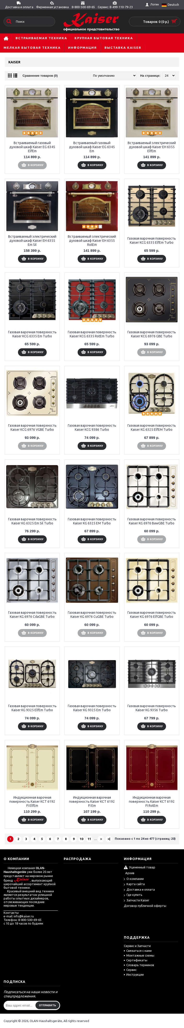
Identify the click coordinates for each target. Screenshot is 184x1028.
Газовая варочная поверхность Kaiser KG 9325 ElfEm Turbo (32, 708)
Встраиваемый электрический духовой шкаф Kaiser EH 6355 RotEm (92, 241)
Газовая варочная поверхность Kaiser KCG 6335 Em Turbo (32, 334)
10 (81, 838)
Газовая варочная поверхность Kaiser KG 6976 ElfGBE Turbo (151, 615)
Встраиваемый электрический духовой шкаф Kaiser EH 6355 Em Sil (32, 241)
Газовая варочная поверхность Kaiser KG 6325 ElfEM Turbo (151, 427)
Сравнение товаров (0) (40, 75)
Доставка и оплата (139, 890)
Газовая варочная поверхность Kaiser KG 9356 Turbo (151, 708)
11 (89, 838)
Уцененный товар (139, 868)
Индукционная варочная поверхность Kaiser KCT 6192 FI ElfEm (32, 801)
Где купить (133, 895)
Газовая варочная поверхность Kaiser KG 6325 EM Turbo (92, 521)
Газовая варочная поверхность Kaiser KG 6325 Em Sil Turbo (32, 521)
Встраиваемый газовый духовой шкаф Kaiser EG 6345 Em (92, 147)
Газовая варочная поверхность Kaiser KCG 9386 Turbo (92, 427)
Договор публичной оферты (145, 905)
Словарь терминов (139, 965)
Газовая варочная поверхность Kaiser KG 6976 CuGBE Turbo (92, 615)
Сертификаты (135, 960)
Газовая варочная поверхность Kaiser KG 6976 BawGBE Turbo (151, 521)
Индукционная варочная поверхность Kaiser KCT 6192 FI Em (92, 801)
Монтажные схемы (139, 955)
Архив (129, 873)
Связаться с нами (138, 950)
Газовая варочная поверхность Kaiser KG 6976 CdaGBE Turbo (32, 615)
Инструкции (134, 974)
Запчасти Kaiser (136, 901)
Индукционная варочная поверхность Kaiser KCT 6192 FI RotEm (152, 801)
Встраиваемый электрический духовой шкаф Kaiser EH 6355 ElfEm (152, 147)
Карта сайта (134, 884)
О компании (134, 879)
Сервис (130, 969)
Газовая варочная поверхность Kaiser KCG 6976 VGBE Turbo (32, 427)
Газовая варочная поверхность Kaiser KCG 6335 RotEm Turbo (92, 334)
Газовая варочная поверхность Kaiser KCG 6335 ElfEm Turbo (151, 240)
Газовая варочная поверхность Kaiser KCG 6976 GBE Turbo (151, 334)
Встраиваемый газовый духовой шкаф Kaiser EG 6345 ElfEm (32, 147)
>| (109, 838)
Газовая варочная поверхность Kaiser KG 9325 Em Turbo (92, 708)
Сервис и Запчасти (137, 945)
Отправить (47, 1005)
